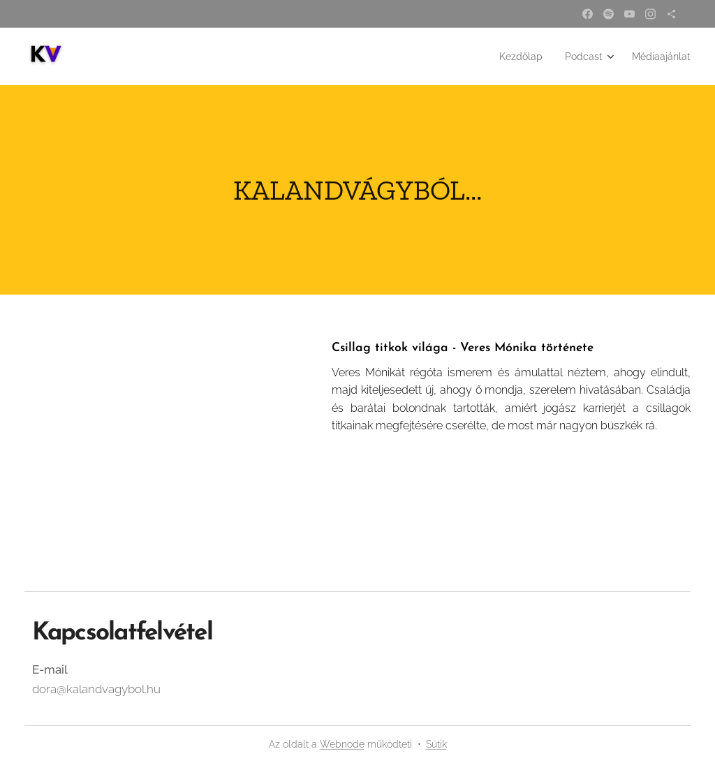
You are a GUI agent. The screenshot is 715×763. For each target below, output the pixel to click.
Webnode (342, 744)
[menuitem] (510, 56)
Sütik (436, 744)
